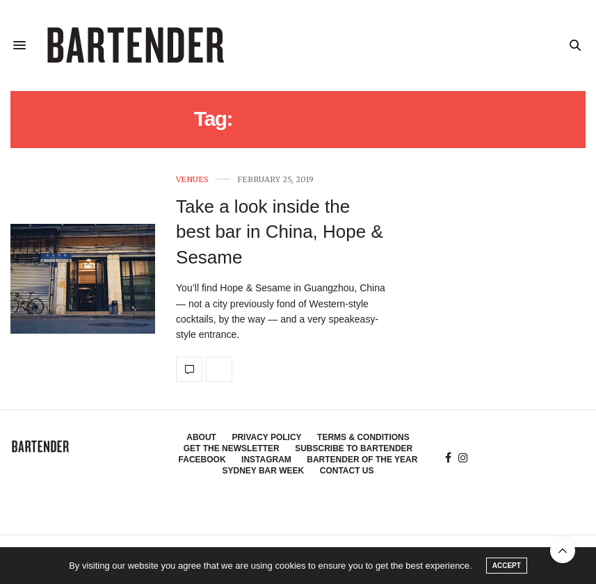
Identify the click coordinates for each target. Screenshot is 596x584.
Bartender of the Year (362, 459)
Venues (192, 180)
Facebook (202, 459)
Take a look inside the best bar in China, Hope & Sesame (279, 232)
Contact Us (347, 471)
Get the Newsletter (232, 448)
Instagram (266, 459)
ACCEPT (506, 565)
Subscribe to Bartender (353, 448)
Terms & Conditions (363, 437)
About (201, 437)
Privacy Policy (266, 437)
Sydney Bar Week (263, 471)
